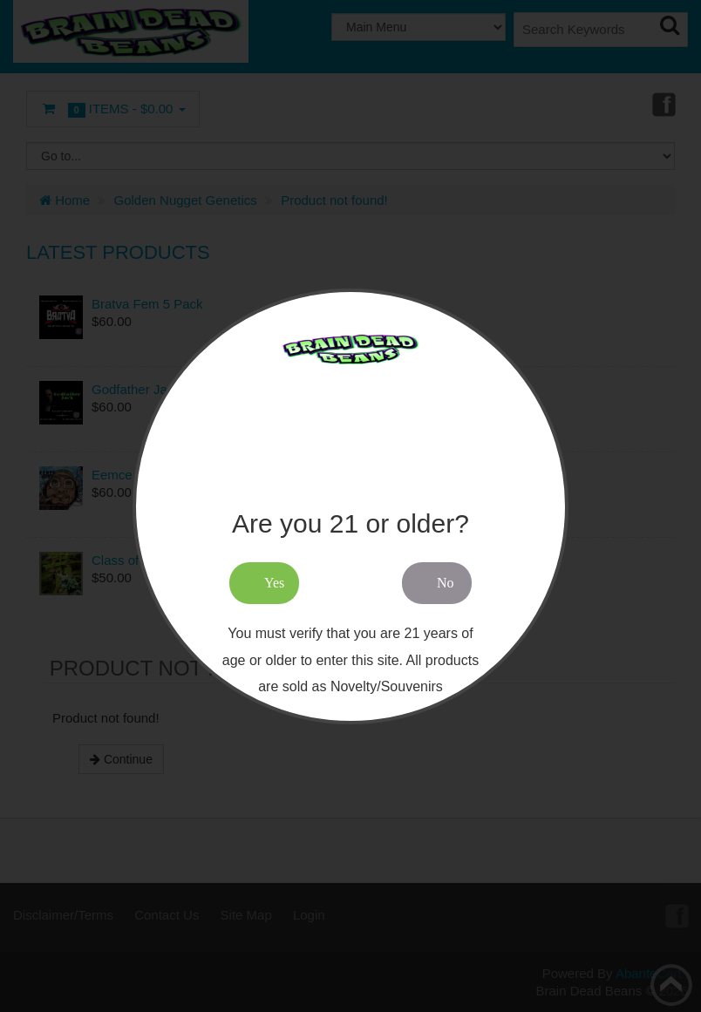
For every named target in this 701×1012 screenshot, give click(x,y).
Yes (274, 582)
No (445, 582)
